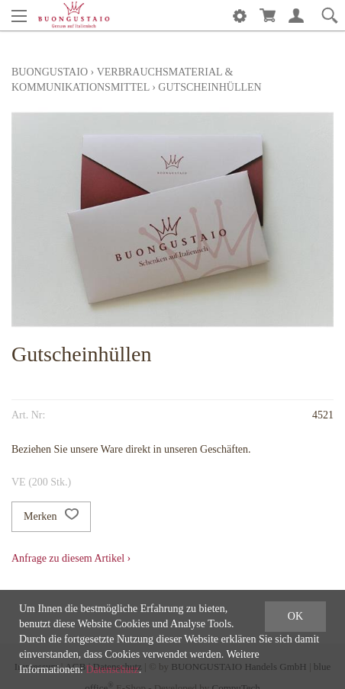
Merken (51, 516)
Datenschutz (111, 669)
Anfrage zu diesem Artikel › (71, 558)
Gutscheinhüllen (209, 87)
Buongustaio (49, 72)
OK (295, 616)
